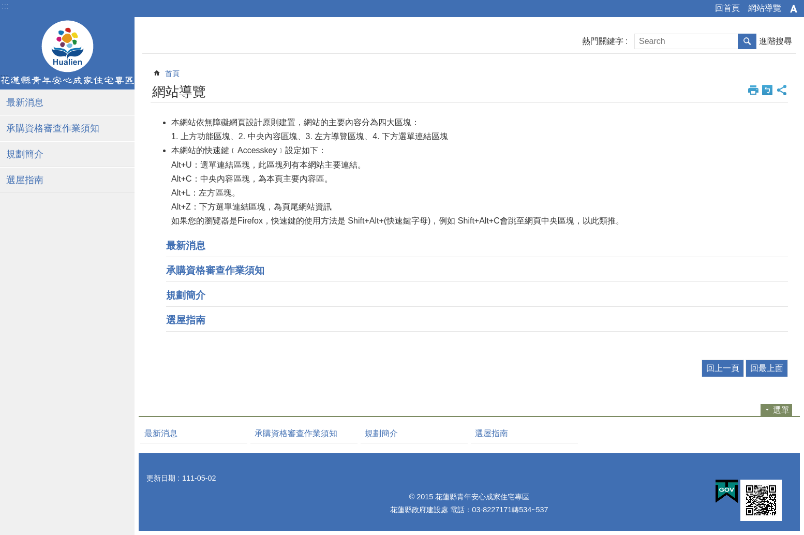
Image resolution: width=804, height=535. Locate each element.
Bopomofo (767, 90)
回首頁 (727, 8)
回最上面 (766, 368)
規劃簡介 (24, 154)
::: (5, 6)
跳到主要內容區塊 (5, 5)
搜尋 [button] (747, 41)
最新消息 (24, 102)
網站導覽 (764, 8)
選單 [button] (781, 410)
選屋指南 (24, 180)
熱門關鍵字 (602, 41)
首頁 (172, 73)
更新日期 (160, 478)
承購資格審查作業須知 (52, 128)
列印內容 (753, 90)
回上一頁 (722, 368)
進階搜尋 (775, 41)
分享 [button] (782, 90)
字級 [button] (793, 9)
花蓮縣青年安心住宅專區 (67, 53)
